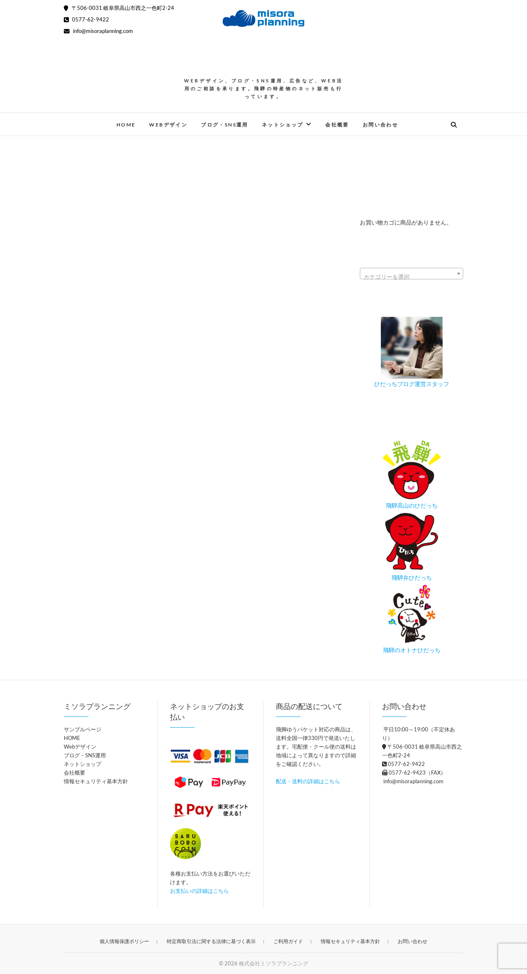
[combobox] (411, 273)
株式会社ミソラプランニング (273, 963)
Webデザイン (168, 125)
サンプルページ (82, 729)
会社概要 (337, 125)
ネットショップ (282, 125)
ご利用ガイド (288, 941)
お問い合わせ (380, 125)
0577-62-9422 (86, 19)
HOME (126, 125)
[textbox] (411, 277)
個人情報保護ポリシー (124, 941)
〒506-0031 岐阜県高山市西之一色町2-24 (119, 8)
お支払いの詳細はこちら (199, 890)
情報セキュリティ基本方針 (96, 781)
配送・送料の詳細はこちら (308, 781)
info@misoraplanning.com (98, 31)
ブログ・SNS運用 (224, 125)
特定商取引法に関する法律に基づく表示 (211, 941)
